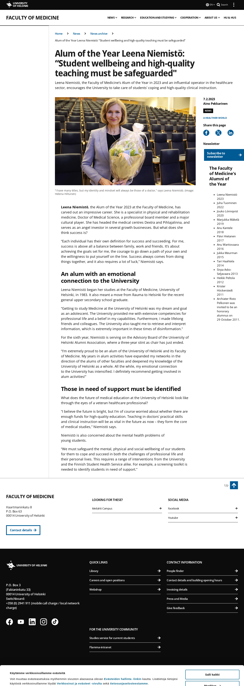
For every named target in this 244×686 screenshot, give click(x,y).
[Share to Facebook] (206, 132)
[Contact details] (23, 530)
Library (125, 570)
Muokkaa (212, 665)
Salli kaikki (212, 654)
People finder (202, 570)
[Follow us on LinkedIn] (32, 621)
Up (226, 485)
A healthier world (215, 117)
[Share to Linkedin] (231, 132)
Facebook (203, 508)
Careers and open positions (125, 580)
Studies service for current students (125, 637)
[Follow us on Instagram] (43, 621)
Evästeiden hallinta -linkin (123, 658)
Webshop (125, 589)
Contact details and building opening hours (202, 580)
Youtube (203, 517)
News (76, 33)
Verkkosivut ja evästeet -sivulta (79, 663)
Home (59, 33)
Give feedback (202, 607)
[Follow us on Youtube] (20, 621)
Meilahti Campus (127, 508)
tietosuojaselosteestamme (129, 663)
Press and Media (202, 598)
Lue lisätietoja (19, 673)
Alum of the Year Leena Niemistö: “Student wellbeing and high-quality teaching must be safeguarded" (120, 40)
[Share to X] (218, 132)
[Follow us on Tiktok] (55, 621)
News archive (99, 33)
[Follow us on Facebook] (9, 621)
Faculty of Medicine (32, 17)
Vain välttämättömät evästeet (212, 676)
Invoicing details (202, 589)
